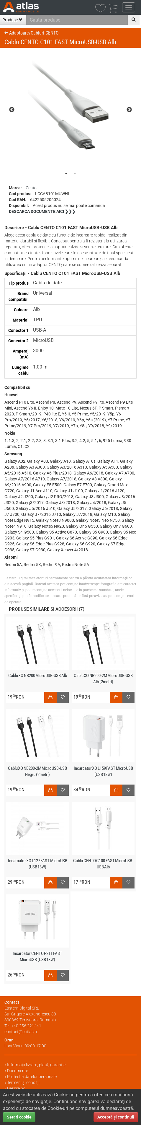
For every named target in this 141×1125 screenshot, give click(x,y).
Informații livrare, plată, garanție (36, 1064)
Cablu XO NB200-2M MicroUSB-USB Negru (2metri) (37, 771)
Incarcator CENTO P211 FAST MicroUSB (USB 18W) (37, 956)
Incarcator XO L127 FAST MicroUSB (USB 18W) (37, 864)
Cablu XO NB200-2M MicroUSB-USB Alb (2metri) (103, 678)
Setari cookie (19, 1117)
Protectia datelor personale (32, 1076)
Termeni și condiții (23, 1082)
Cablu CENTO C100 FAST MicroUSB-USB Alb (103, 864)
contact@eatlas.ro (21, 1031)
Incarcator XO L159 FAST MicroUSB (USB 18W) (103, 771)
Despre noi (16, 1088)
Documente (17, 1070)
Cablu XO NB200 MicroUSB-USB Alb (37, 675)
